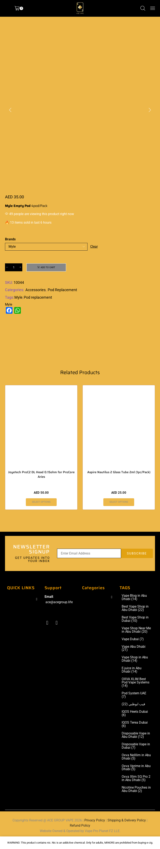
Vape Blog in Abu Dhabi (134, 606)
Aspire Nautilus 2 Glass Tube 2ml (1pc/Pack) (119, 480)
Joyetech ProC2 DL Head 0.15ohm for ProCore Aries (41, 483)
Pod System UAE (134, 703)
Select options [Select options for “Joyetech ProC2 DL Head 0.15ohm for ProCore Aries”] (41, 510)
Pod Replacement (62, 290)
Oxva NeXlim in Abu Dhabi (136, 765)
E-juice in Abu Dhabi (131, 679)
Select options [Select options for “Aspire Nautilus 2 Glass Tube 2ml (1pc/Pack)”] (119, 510)
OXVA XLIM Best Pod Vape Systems (135, 691)
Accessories (35, 290)
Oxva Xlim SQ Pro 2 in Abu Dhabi (136, 787)
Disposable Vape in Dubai (136, 754)
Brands (10, 239)
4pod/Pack (39, 205)
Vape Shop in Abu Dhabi (135, 668)
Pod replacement (38, 298)
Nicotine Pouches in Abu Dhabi (136, 798)
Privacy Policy (94, 829)
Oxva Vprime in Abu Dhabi (136, 776)
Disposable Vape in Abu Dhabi (136, 744)
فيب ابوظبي (133, 713)
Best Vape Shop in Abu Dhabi (135, 617)
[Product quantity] (13, 268)
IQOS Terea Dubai (135, 733)
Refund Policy (80, 834)
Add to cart (48, 267)
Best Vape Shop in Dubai (135, 628)
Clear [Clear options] (94, 247)
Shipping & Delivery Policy (127, 829)
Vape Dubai (133, 648)
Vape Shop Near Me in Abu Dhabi (136, 638)
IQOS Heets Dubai (135, 722)
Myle (18, 298)
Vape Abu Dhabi (133, 657)
